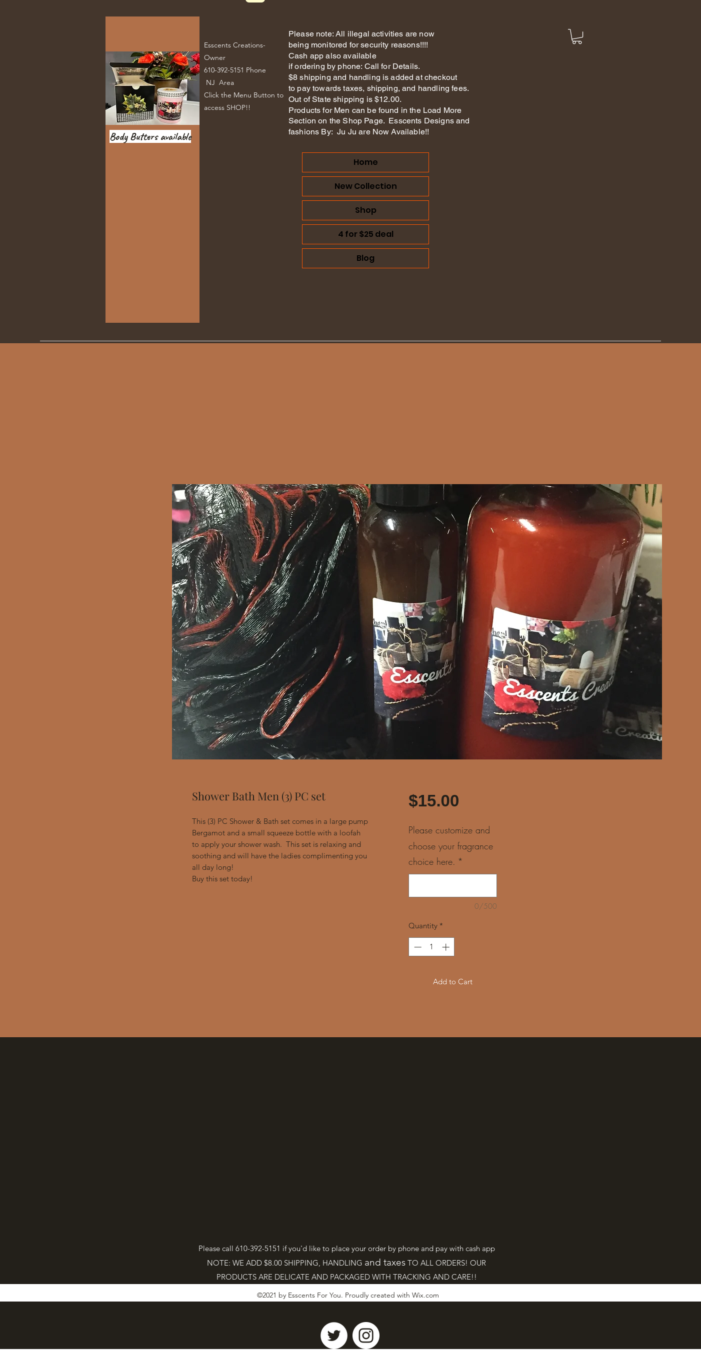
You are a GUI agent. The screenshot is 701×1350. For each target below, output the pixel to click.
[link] (577, 36)
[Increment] (447, 947)
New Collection (365, 186)
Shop (365, 210)
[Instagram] (366, 1335)
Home (366, 162)
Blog (365, 258)
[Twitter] (334, 1335)
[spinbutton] (432, 947)
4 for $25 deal (366, 234)
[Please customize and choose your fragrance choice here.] (452, 885)
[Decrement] (417, 947)
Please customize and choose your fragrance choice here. (450, 845)
